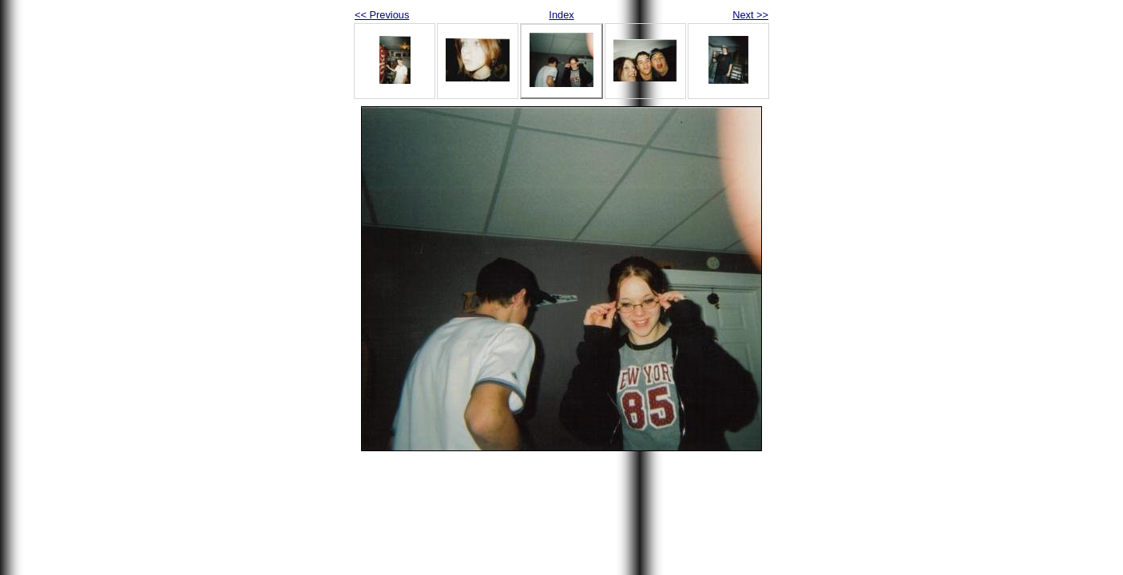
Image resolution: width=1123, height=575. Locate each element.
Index (561, 15)
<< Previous (382, 15)
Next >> (750, 15)
